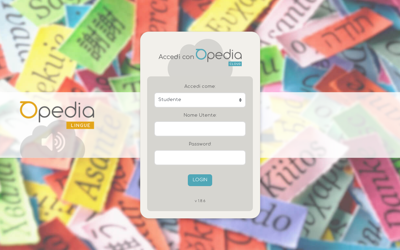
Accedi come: (200, 86)
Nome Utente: (200, 115)
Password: (200, 144)
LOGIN (200, 179)
